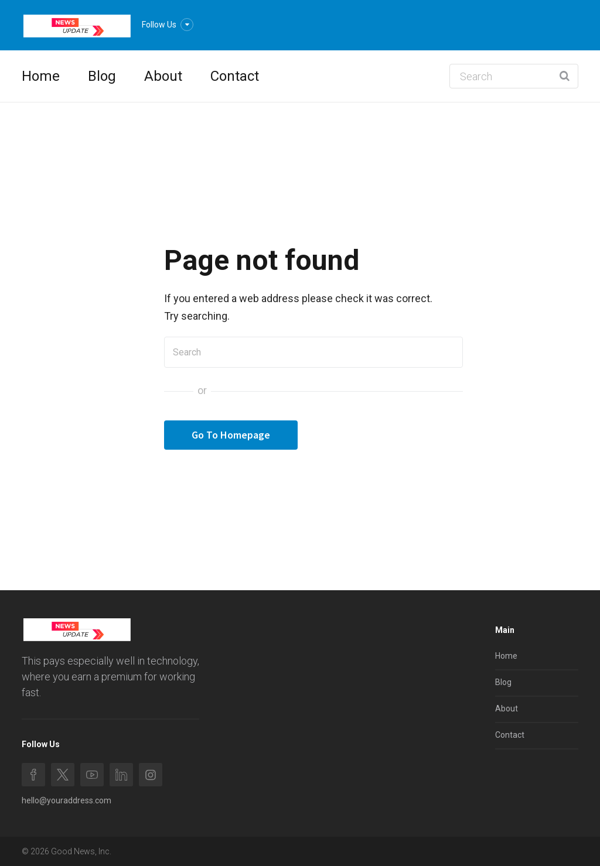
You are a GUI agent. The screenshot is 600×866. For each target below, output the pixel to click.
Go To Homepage (231, 434)
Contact (234, 76)
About (163, 76)
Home (41, 76)
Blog (102, 76)
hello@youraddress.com (66, 800)
